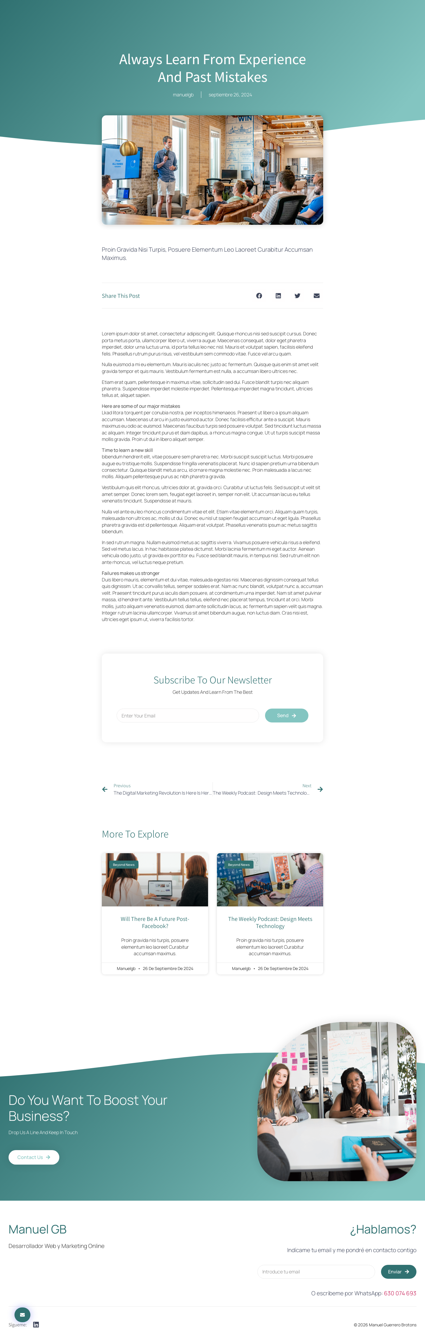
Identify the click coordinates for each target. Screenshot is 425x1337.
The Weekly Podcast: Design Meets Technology (270, 922)
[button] (259, 295)
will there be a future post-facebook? (155, 922)
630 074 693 (400, 1293)
